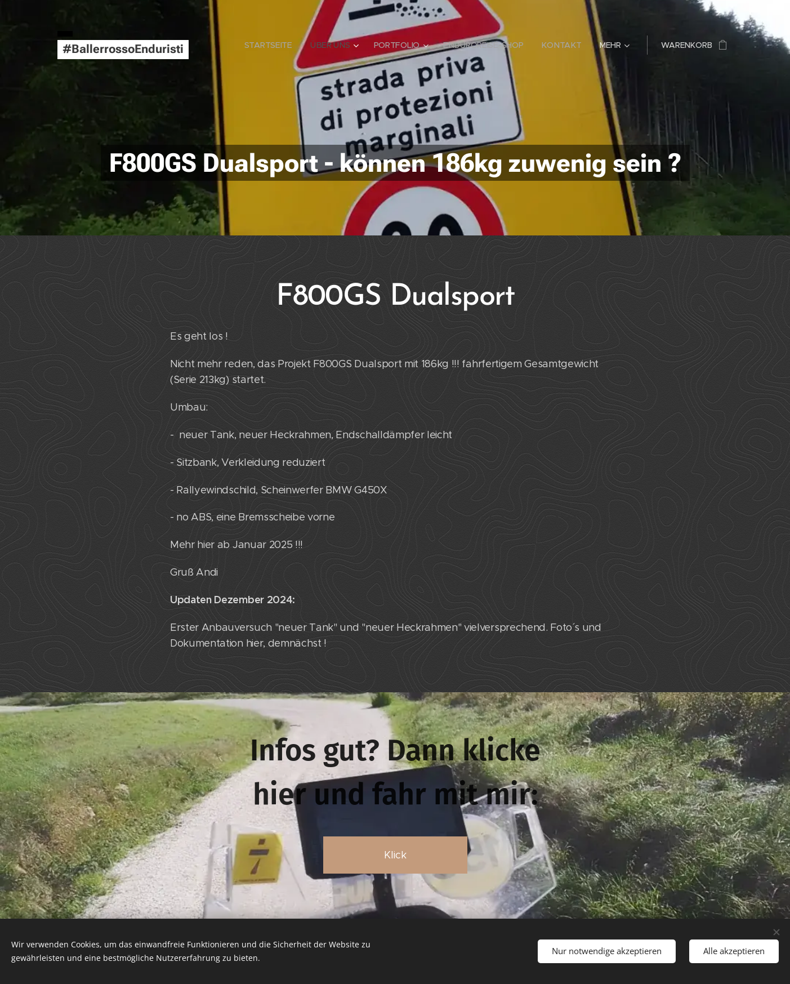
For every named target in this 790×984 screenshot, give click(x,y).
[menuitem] (272, 45)
